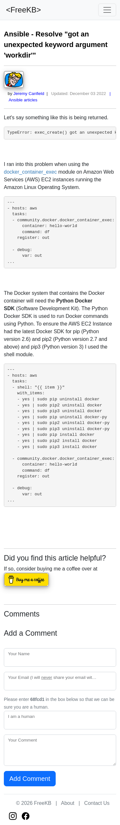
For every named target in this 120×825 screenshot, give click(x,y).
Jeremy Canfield (28, 93)
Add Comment (29, 778)
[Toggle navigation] (107, 10)
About (67, 803)
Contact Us (96, 803)
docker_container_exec (30, 172)
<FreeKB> (22, 9)
